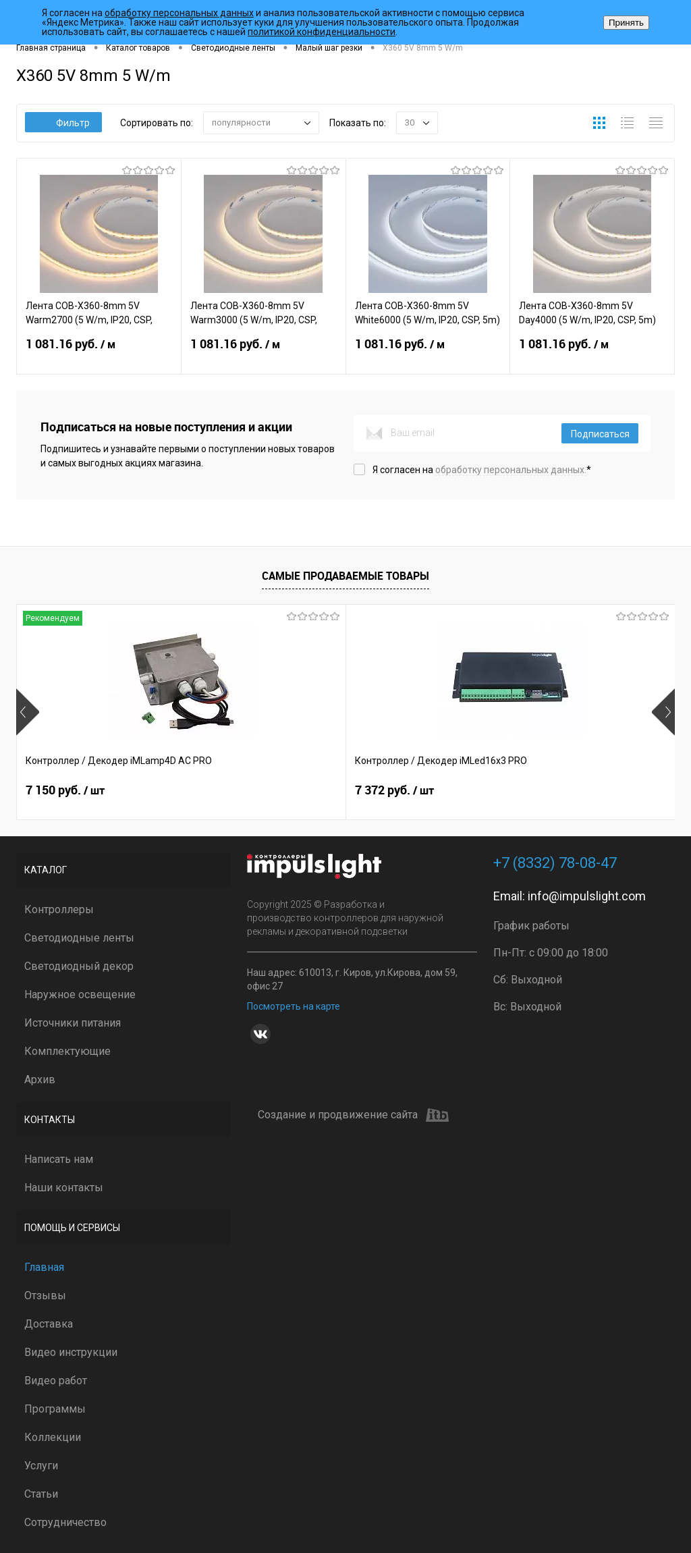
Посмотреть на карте (293, 1006)
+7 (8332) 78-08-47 (555, 862)
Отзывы (45, 1295)
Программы (55, 1408)
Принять (626, 23)
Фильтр (64, 122)
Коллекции (52, 1437)
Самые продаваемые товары (345, 575)
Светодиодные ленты (79, 937)
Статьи (41, 1494)
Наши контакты (63, 1187)
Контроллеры (59, 909)
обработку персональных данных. (510, 469)
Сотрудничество (65, 1522)
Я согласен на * (481, 469)
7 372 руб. (284, 790)
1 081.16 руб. (99, 352)
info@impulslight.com (587, 896)
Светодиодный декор (79, 966)
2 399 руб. (504, 790)
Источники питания (72, 1022)
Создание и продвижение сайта (353, 1115)
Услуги (41, 1465)
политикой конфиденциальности (321, 31)
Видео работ (55, 1380)
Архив (39, 1079)
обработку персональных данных (179, 12)
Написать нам (58, 1159)
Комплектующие (67, 1051)
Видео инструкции (70, 1352)
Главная (44, 1267)
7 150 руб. (65, 790)
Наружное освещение (80, 994)
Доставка (48, 1323)
